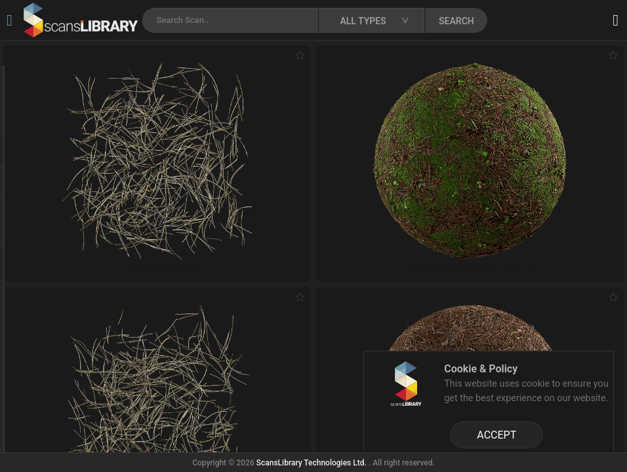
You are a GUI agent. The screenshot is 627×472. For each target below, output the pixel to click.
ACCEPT (496, 435)
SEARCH (456, 21)
